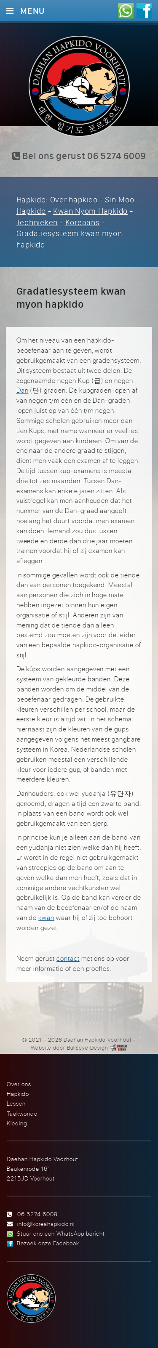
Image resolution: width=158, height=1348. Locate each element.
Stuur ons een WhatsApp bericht (61, 1233)
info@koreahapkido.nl (46, 1224)
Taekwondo (22, 1113)
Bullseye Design (87, 1047)
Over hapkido (74, 199)
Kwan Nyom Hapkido (90, 211)
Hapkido (18, 1094)
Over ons (19, 1084)
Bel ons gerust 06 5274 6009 (79, 155)
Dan (22, 390)
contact (68, 958)
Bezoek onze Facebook (48, 1243)
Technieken (37, 222)
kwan (46, 917)
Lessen (16, 1103)
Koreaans (82, 222)
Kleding (17, 1123)
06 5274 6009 (37, 1214)
